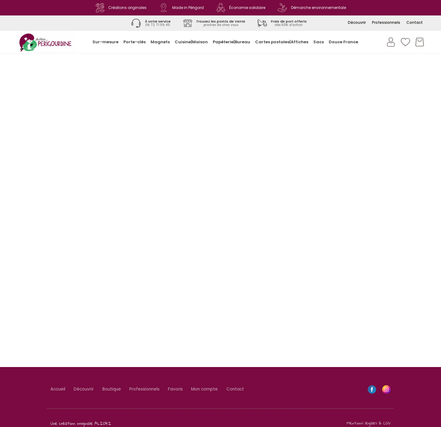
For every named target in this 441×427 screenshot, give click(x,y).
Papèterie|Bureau (231, 42)
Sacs (318, 42)
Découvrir (86, 389)
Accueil (58, 389)
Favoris (182, 389)
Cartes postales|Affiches (281, 42)
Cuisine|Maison (191, 42)
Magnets (160, 42)
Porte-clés (134, 42)
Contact (247, 389)
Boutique (115, 389)
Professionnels (150, 389)
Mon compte (214, 389)
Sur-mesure (105, 42)
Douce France (343, 42)
